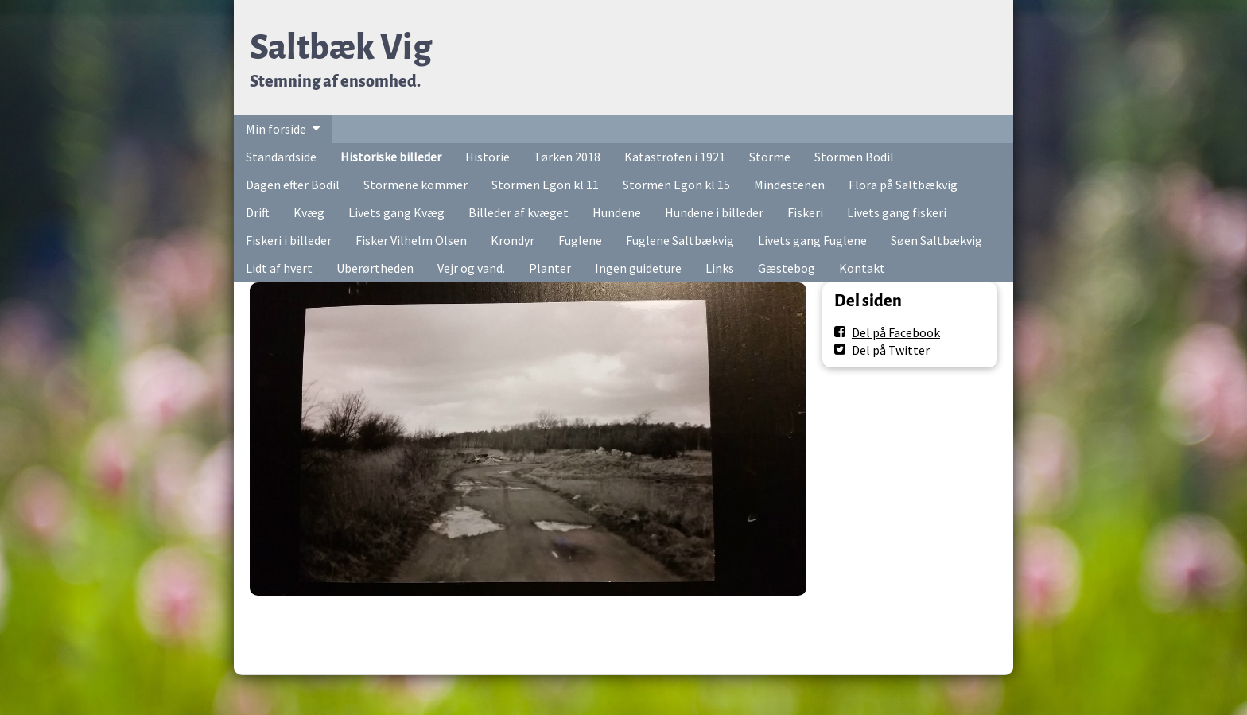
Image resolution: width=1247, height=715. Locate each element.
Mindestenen (789, 184)
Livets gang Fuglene (812, 240)
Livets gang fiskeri (896, 212)
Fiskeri (805, 212)
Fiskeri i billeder (289, 240)
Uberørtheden (375, 268)
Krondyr (512, 240)
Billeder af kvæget (518, 212)
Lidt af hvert (279, 268)
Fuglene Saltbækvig (680, 240)
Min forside (276, 129)
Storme (770, 157)
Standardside (281, 157)
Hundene (616, 212)
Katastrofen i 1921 (674, 157)
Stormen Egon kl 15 (676, 184)
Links (719, 268)
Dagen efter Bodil (293, 184)
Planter (550, 268)
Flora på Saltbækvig (903, 184)
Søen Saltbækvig (936, 240)
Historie (487, 157)
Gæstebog (786, 268)
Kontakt (862, 268)
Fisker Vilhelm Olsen (411, 240)
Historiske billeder (390, 157)
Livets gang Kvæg (396, 212)
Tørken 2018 (567, 157)
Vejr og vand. (471, 268)
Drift (258, 212)
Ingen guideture (638, 268)
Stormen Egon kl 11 (545, 184)
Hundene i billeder (714, 212)
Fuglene (580, 240)
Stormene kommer (415, 184)
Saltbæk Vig (341, 47)
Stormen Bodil (854, 157)
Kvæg (308, 212)
